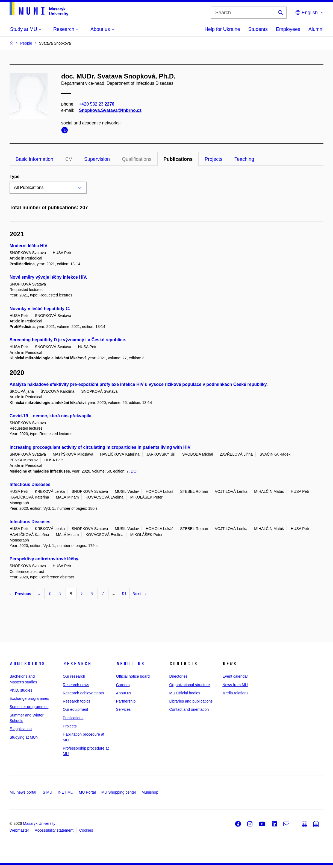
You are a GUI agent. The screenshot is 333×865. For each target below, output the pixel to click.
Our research (74, 676)
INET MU (65, 792)
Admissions (27, 664)
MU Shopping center (118, 792)
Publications (178, 159)
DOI (134, 471)
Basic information (34, 159)
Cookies (86, 830)
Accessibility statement (54, 830)
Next (139, 594)
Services (123, 709)
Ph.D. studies (21, 690)
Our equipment (75, 709)
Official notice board (133, 676)
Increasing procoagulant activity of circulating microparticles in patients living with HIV (100, 447)
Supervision (97, 159)
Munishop (150, 792)
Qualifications (136, 159)
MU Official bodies (184, 693)
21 (124, 593)
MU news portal (23, 792)
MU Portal (87, 792)
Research (77, 664)
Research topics (76, 701)
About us (130, 664)
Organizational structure (189, 685)
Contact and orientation (189, 709)
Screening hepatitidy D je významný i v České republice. (68, 339)
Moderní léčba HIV (29, 245)
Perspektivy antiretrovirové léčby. (44, 559)
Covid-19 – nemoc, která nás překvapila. (51, 415)
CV (68, 159)
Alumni (315, 29)
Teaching (244, 159)
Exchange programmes (29, 698)
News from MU (235, 685)
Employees (288, 29)
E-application (21, 729)
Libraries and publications (191, 701)
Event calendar (235, 676)
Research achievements (83, 693)
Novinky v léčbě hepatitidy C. (40, 308)
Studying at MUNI (25, 737)
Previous (20, 594)
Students (258, 29)
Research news (76, 685)
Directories (178, 676)
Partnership (126, 701)
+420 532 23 (96, 104)
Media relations (235, 693)
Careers (123, 685)
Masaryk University (39, 823)
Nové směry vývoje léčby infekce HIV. (48, 277)
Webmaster (19, 830)
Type (14, 176)
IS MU (47, 792)
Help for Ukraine (222, 29)
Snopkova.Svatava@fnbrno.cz (110, 110)
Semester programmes (29, 706)
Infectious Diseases (30, 484)
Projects (213, 159)
